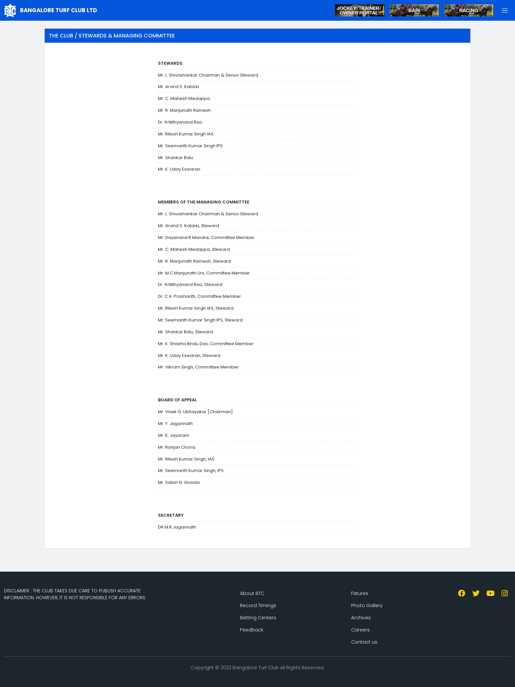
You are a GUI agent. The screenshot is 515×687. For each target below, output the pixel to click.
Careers (360, 630)
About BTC (252, 593)
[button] (505, 10)
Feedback (251, 630)
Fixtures (359, 593)
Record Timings (258, 605)
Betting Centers (258, 617)
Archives (361, 617)
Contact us (364, 642)
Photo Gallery (367, 605)
